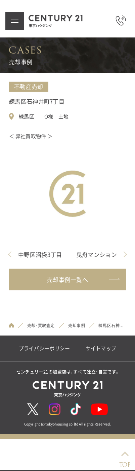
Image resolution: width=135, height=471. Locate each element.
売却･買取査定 (41, 325)
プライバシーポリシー (44, 348)
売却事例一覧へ (83, 279)
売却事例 (76, 325)
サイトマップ (101, 348)
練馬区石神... (110, 325)
